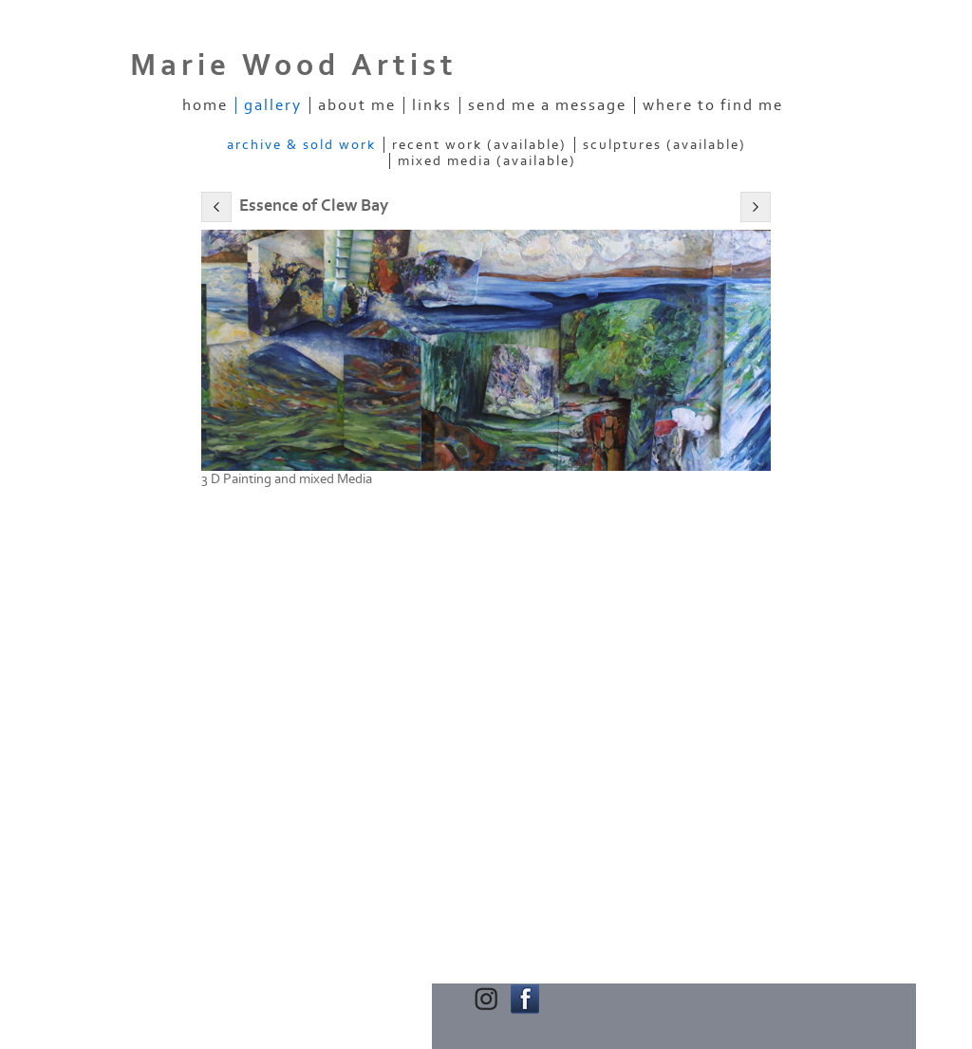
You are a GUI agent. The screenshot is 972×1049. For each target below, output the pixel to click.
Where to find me (713, 105)
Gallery (273, 105)
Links (432, 105)
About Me (357, 105)
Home (205, 105)
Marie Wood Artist (294, 65)
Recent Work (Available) (479, 145)
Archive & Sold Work (301, 145)
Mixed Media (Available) (487, 161)
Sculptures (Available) (664, 145)
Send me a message (547, 105)
